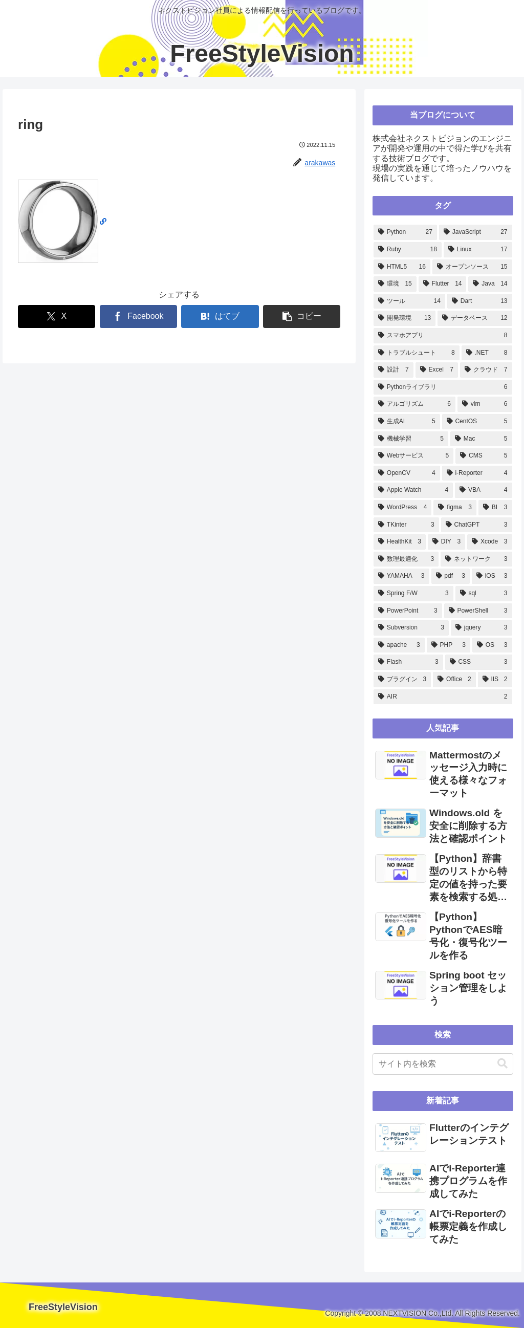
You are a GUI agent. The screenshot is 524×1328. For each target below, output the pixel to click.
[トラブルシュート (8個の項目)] (417, 353)
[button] (301, 316)
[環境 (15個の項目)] (395, 284)
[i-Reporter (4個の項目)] (477, 473)
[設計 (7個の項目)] (393, 370)
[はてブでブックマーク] (219, 316)
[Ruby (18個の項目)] (408, 249)
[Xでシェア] (56, 316)
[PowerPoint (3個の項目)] (408, 611)
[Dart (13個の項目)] (479, 301)
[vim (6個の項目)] (484, 404)
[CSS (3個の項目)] (478, 662)
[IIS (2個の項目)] (495, 679)
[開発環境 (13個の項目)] (404, 318)
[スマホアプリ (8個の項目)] (443, 335)
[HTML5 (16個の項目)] (402, 267)
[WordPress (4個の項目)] (402, 507)
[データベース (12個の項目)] (475, 318)
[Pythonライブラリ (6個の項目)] (443, 387)
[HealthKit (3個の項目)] (400, 542)
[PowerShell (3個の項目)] (478, 611)
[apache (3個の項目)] (399, 645)
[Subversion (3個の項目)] (411, 628)
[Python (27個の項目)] (405, 232)
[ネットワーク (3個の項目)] (476, 559)
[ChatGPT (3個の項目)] (476, 525)
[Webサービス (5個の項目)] (413, 456)
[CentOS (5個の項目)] (477, 421)
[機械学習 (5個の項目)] (411, 439)
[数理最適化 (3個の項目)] (406, 559)
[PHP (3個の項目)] (448, 645)
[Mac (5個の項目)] (481, 439)
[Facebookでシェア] (138, 316)
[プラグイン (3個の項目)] (402, 679)
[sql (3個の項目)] (483, 593)
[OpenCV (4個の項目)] (407, 473)
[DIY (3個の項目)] (446, 542)
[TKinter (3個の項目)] (406, 525)
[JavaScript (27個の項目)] (475, 232)
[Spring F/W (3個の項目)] (413, 593)
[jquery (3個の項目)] (481, 628)
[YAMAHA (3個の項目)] (401, 576)
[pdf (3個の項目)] (450, 576)
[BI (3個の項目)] (495, 507)
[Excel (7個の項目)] (437, 370)
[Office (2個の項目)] (454, 679)
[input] (443, 1064)
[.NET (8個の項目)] (487, 353)
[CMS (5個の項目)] (483, 456)
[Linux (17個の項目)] (478, 249)
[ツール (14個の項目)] (409, 301)
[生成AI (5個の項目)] (407, 421)
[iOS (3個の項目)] (492, 576)
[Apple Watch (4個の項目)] (413, 490)
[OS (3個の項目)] (492, 645)
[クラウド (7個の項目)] (486, 370)
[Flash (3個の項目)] (408, 662)
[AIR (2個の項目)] (443, 697)
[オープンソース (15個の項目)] (472, 267)
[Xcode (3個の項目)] (489, 542)
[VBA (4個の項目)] (483, 490)
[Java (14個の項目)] (490, 284)
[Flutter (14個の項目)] (443, 284)
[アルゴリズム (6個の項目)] (414, 404)
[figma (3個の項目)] (454, 507)
